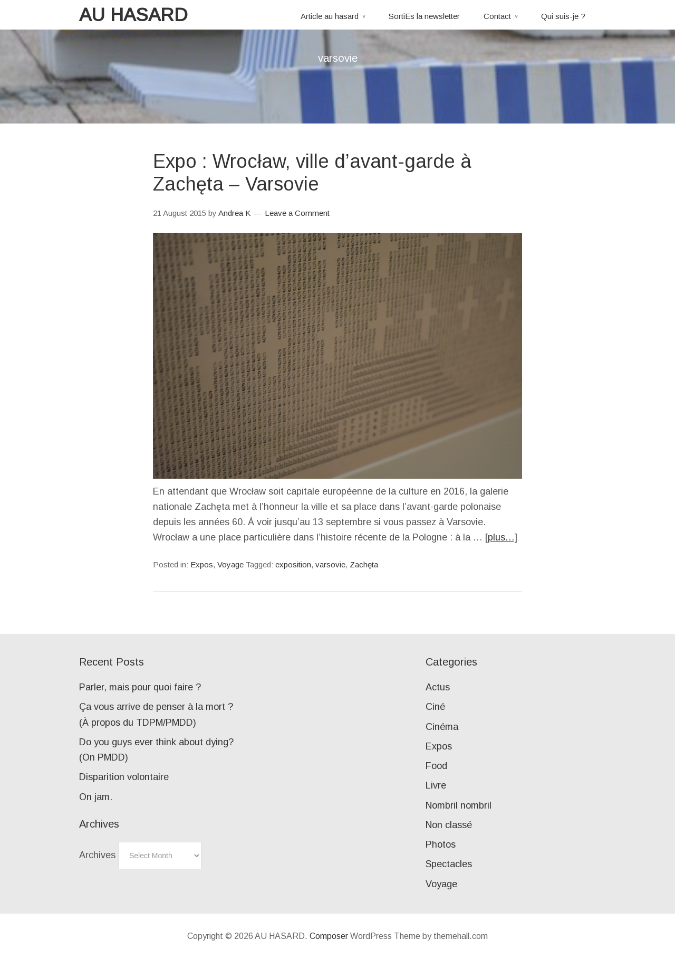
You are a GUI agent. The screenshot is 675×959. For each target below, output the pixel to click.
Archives (97, 855)
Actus (438, 687)
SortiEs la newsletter (424, 16)
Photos (441, 844)
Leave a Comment (297, 212)
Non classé (449, 825)
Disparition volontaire (124, 777)
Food (436, 766)
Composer (329, 936)
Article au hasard (330, 16)
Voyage (230, 564)
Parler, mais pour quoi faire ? (140, 687)
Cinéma (442, 726)
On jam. (95, 797)
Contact (497, 16)
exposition (293, 564)
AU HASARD (133, 14)
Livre (436, 785)
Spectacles (449, 864)
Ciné (435, 706)
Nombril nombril (458, 805)
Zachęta (364, 564)
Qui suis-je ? (563, 16)
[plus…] (501, 537)
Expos (201, 564)
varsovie (330, 564)
